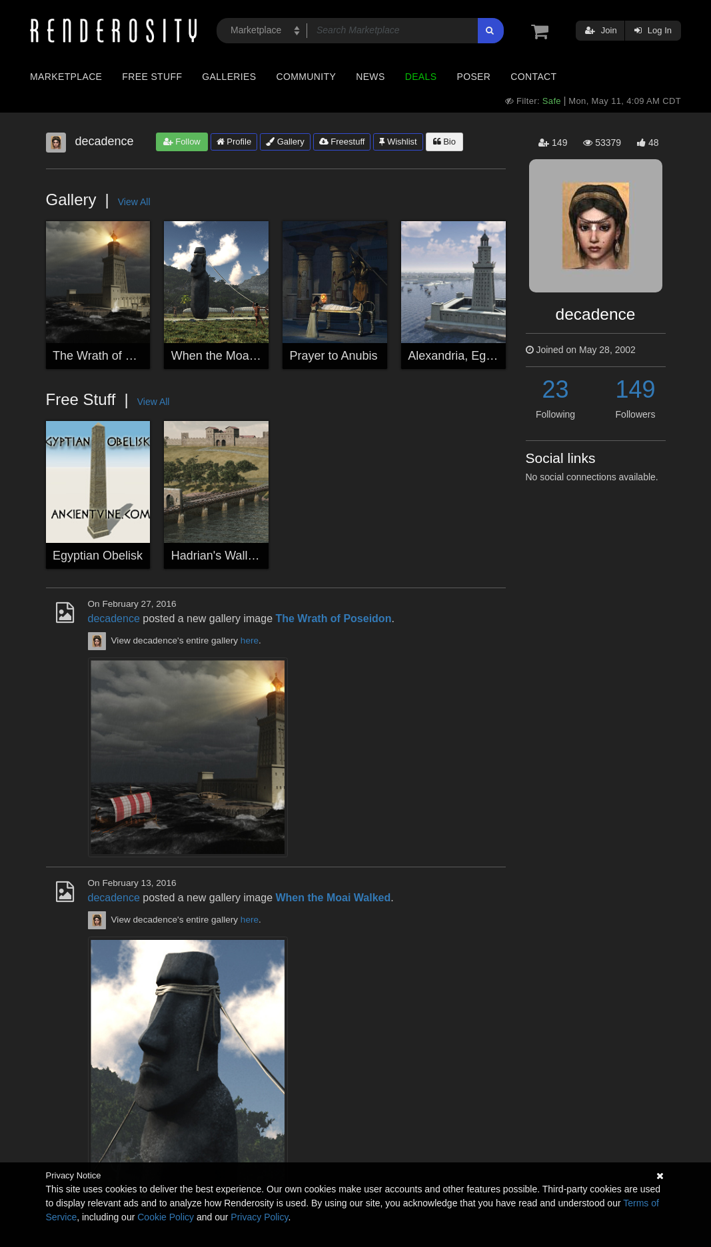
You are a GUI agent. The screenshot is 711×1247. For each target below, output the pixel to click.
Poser (473, 76)
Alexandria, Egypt (455, 355)
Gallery (285, 142)
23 (555, 389)
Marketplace (66, 76)
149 (635, 389)
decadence (114, 618)
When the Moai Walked (233, 355)
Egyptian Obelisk (98, 555)
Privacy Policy (259, 1217)
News (370, 76)
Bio (444, 142)
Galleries (229, 76)
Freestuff (342, 142)
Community (307, 76)
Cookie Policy (165, 1217)
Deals (421, 76)
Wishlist (397, 142)
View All (134, 202)
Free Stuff (152, 76)
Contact (533, 76)
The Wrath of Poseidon (114, 355)
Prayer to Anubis (334, 355)
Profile (234, 142)
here (250, 640)
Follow (182, 142)
